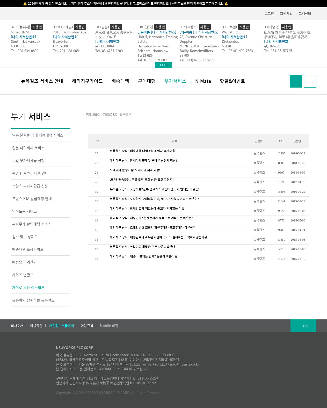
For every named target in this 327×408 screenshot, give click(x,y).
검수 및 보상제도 (25, 236)
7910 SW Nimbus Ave (69, 32)
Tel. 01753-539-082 (152, 60)
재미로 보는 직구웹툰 (28, 287)
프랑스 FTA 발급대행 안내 (32, 198)
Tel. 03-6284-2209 (109, 50)
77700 (184, 55)
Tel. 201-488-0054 (67, 50)
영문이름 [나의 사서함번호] (156, 32)
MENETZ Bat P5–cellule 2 (200, 46)
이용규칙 (87, 325)
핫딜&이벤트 (232, 80)
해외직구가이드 (87, 80)
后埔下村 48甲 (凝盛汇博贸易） (287, 36)
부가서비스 (175, 80)
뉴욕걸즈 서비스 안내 (42, 80)
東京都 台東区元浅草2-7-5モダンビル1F (114, 34)
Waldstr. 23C (232, 32)
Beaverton (61, 41)
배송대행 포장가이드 (27, 249)
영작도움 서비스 (24, 211)
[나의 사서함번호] (23, 36)
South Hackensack (25, 41)
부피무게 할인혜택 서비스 (31, 223)
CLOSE (165, 64)
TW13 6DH (145, 55)
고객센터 (305, 13)
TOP (306, 326)
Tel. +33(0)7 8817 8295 (197, 60)
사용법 (37, 26)
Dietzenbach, (232, 41)
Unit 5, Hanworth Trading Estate (157, 39)
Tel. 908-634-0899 (24, 50)
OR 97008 (60, 46)
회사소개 (17, 325)
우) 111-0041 (104, 46)
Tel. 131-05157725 (278, 50)
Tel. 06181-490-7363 (237, 50)
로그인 (269, 13)
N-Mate (203, 80)
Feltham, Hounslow (152, 50)
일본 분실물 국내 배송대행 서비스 (37, 135)
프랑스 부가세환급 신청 (30, 185)
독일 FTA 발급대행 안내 (30, 173)
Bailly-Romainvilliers (196, 50)
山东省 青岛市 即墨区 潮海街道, (287, 32)
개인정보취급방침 (61, 325)
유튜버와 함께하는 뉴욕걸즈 (33, 300)
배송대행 (120, 80)
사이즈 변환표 (22, 274)
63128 (226, 46)
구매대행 (147, 80)
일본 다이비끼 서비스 (28, 147)
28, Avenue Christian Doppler (196, 39)
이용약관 (36, 325)
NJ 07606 (18, 46)
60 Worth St (20, 32)
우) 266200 (272, 46)
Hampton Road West (153, 46)
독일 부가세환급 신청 (28, 160)
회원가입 (286, 13)
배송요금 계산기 (24, 261)
